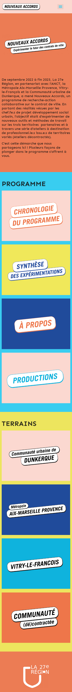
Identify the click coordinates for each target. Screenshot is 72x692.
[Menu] (60, 6)
